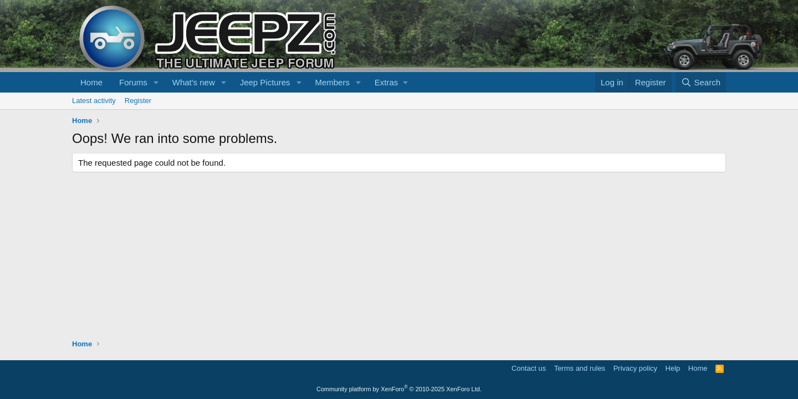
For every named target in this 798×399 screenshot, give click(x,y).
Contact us (528, 368)
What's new (193, 82)
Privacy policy (635, 368)
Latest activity (94, 100)
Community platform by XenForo (399, 389)
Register (138, 100)
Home (91, 82)
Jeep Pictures (265, 82)
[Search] (701, 82)
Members (332, 82)
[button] (156, 82)
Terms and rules (579, 368)
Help (673, 368)
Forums (133, 82)
